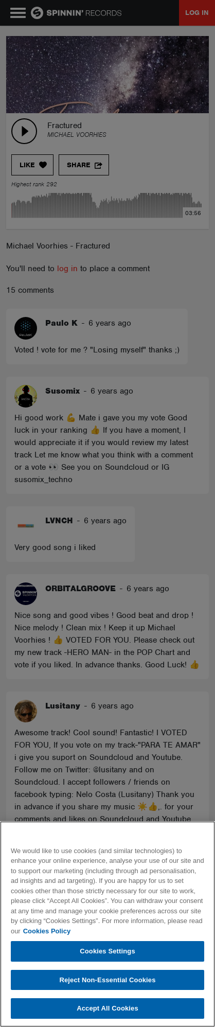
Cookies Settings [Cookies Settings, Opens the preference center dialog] (107, 951)
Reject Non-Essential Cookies (107, 980)
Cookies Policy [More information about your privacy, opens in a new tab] (46, 931)
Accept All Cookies (107, 1008)
